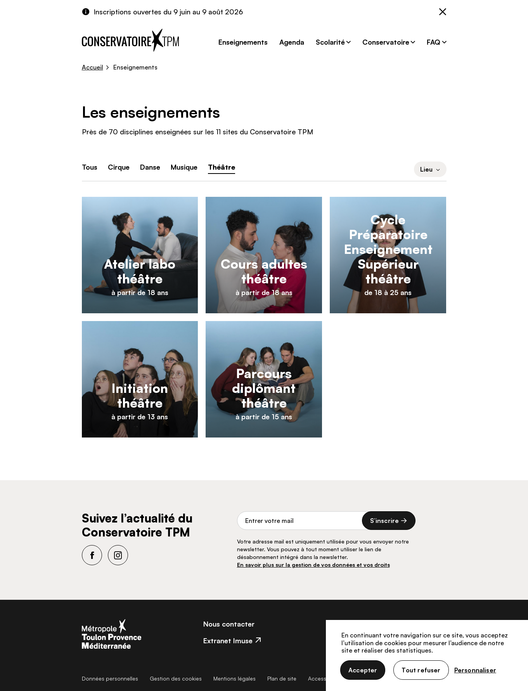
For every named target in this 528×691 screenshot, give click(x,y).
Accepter (362, 670)
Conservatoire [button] (385, 42)
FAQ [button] (433, 42)
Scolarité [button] (330, 42)
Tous (89, 167)
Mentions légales (234, 678)
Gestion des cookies (176, 678)
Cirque (119, 167)
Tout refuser (421, 670)
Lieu (430, 169)
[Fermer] (443, 12)
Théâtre (221, 167)
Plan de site (281, 678)
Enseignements (243, 42)
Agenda (291, 42)
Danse (150, 167)
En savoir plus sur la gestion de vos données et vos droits (313, 564)
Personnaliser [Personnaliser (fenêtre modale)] (475, 670)
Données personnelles (110, 678)
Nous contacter (228, 624)
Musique (184, 167)
